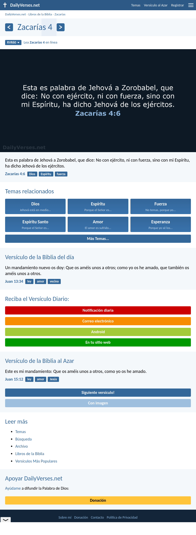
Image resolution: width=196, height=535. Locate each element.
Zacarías (60, 14)
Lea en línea (40, 42)
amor (40, 281)
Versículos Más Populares (36, 461)
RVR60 (13, 42)
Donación (98, 500)
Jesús (53, 379)
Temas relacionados (29, 191)
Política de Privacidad (122, 517)
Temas (135, 5)
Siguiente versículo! (97, 392)
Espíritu (46, 174)
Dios (32, 174)
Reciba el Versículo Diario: (37, 298)
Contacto (97, 517)
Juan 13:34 (14, 281)
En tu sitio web (98, 342)
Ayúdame (13, 488)
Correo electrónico (98, 321)
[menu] (191, 7)
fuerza (61, 174)
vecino (54, 281)
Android (98, 331)
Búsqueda (23, 439)
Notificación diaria (97, 310)
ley (29, 281)
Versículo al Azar (156, 5)
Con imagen (98, 403)
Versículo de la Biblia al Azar (39, 360)
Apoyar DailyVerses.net (34, 478)
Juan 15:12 (14, 379)
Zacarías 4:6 (15, 173)
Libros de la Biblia (40, 14)
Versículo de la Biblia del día (39, 257)
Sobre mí (64, 517)
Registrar (177, 5)
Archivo (21, 446)
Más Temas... (98, 238)
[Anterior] (9, 27)
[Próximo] (61, 27)
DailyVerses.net (15, 14)
